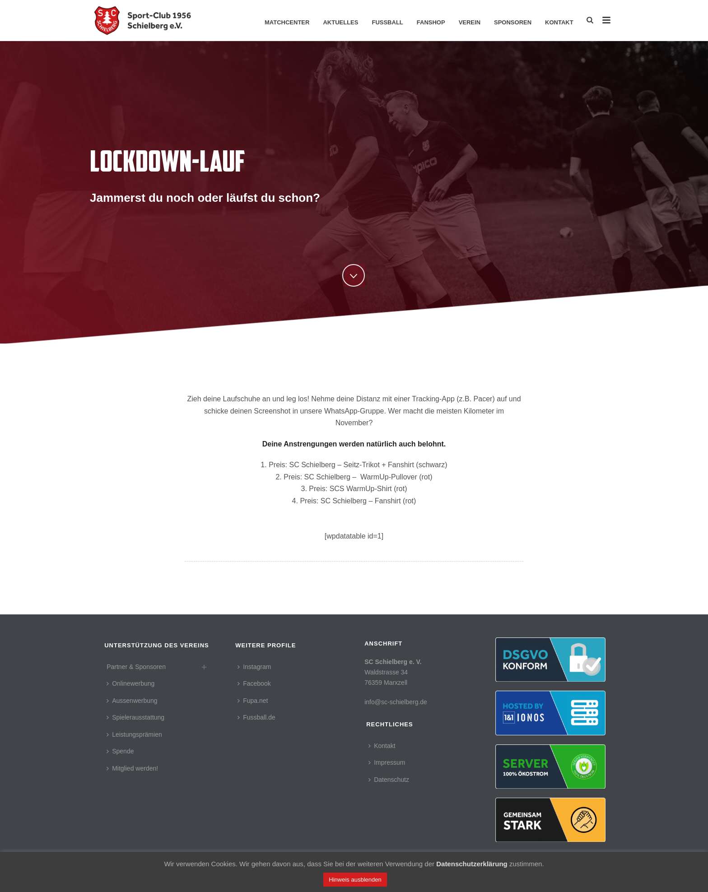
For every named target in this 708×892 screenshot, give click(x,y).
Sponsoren (512, 22)
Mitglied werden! (132, 768)
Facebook (254, 683)
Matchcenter (287, 22)
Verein (469, 22)
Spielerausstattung (135, 717)
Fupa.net (253, 700)
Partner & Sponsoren (136, 666)
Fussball (387, 22)
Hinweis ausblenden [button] (355, 879)
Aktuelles (340, 22)
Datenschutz (388, 779)
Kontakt (559, 22)
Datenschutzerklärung (472, 864)
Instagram (254, 666)
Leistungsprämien (134, 734)
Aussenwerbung (132, 700)
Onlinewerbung (130, 683)
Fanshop (431, 22)
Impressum (386, 762)
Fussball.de (256, 717)
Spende (120, 751)
